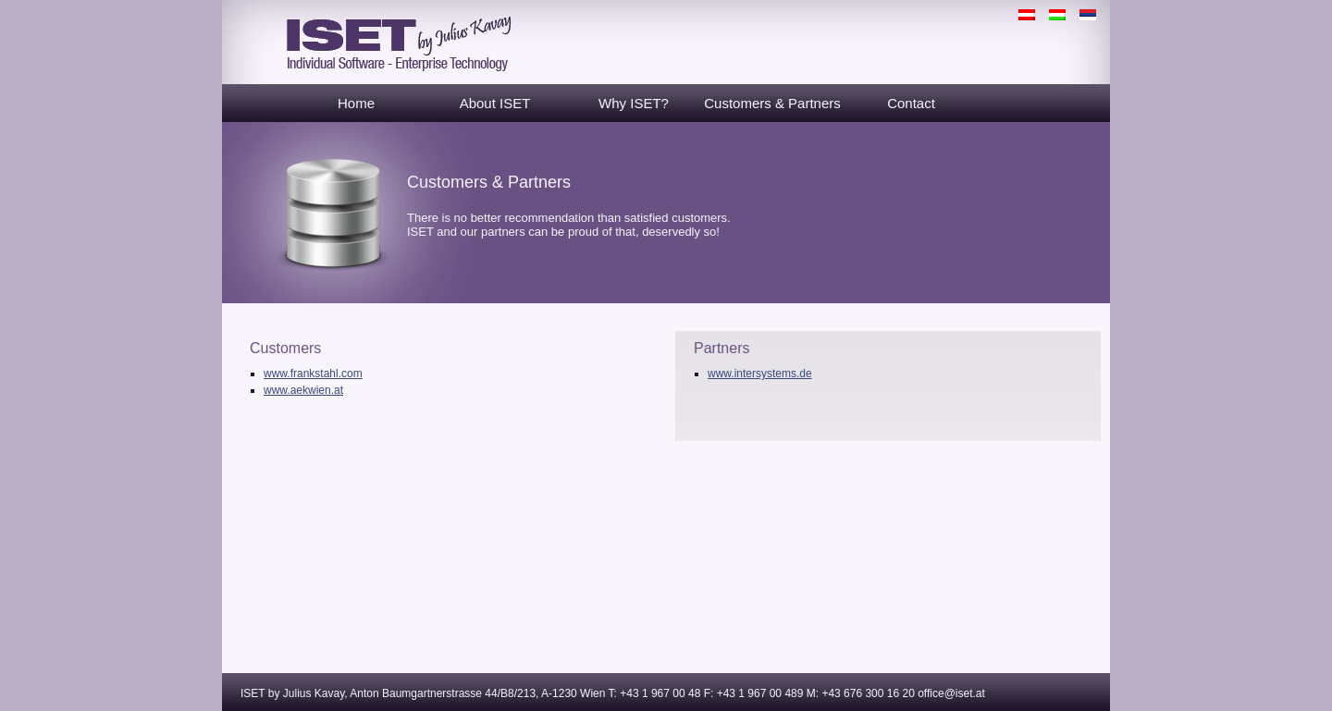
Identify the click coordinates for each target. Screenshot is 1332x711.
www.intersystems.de (760, 373)
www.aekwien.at (303, 390)
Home (356, 103)
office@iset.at (951, 693)
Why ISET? (633, 103)
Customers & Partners (772, 103)
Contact (911, 103)
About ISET (495, 103)
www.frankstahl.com (313, 373)
